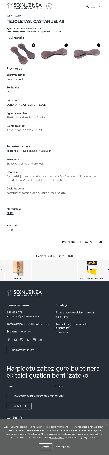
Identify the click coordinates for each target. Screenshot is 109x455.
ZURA (10, 213)
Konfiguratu (63, 446)
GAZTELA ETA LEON (33, 104)
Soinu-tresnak (14, 16)
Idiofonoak (31, 31)
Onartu (45, 446)
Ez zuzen (57, 31)
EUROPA (12, 104)
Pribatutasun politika (23, 396)
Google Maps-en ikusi (20, 331)
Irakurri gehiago (57, 437)
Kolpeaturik (45, 31)
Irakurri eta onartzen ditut (38, 396)
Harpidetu (16, 406)
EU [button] (99, 6)
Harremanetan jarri (23, 350)
